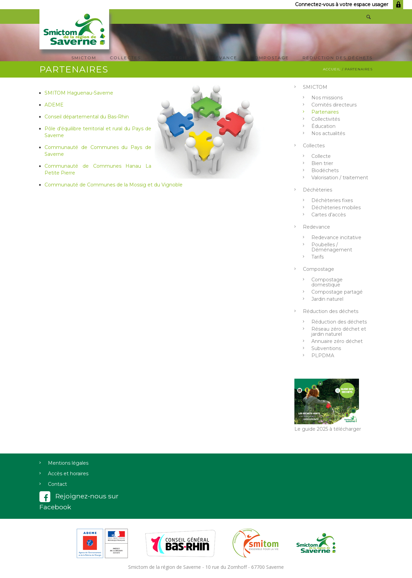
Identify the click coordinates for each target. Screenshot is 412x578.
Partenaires (325, 112)
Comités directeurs (334, 105)
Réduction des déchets (338, 57)
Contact (57, 484)
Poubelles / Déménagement (331, 247)
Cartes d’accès (328, 215)
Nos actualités (328, 133)
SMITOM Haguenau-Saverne (79, 93)
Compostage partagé (337, 292)
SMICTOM (83, 57)
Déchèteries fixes (332, 200)
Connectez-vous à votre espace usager (349, 4)
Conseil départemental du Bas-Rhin (87, 117)
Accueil (332, 69)
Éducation (323, 126)
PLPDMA (322, 355)
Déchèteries (172, 57)
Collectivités (325, 119)
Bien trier (322, 163)
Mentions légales (68, 463)
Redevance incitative (336, 237)
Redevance (221, 57)
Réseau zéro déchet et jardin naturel (338, 331)
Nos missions (327, 98)
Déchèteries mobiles (336, 207)
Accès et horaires (68, 473)
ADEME (54, 105)
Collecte (321, 156)
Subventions (326, 348)
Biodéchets (325, 170)
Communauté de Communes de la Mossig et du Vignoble (114, 185)
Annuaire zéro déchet (337, 341)
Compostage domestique (327, 282)
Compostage (270, 57)
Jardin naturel (327, 299)
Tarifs (317, 257)
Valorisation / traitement (339, 178)
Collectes (125, 57)
